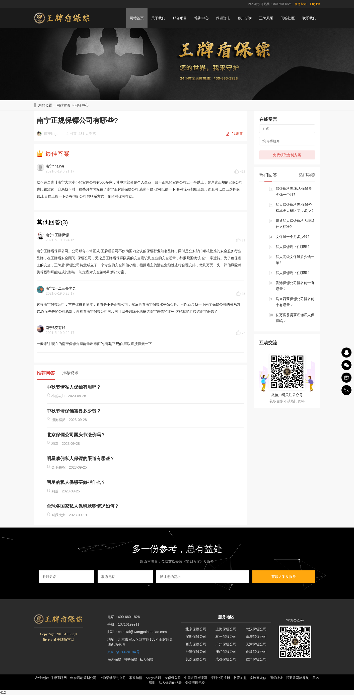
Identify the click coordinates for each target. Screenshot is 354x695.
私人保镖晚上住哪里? (292, 247)
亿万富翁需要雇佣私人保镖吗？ (295, 318)
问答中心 (82, 105)
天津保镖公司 (256, 644)
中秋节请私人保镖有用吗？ (74, 387)
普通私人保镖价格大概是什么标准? (295, 224)
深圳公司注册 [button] (220, 678)
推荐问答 (46, 373)
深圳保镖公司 (195, 637)
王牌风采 (266, 18)
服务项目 (180, 18)
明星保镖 (130, 659)
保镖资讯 (223, 18)
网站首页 (137, 18)
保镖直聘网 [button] (58, 678)
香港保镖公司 (256, 652)
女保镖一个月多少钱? (292, 237)
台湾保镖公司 (195, 652)
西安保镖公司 (195, 644)
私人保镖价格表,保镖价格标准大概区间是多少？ (295, 208)
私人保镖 (146, 659)
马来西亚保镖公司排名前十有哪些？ (295, 302)
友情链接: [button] (42, 678)
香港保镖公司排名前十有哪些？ (295, 286)
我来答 (237, 134)
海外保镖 (114, 659)
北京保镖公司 (195, 629)
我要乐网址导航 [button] (297, 678)
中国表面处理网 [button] (195, 678)
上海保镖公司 (226, 629)
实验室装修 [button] (258, 678)
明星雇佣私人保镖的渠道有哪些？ (80, 458)
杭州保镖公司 (226, 637)
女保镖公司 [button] (173, 678)
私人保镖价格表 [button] (170, 682)
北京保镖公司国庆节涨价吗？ (76, 434)
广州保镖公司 (226, 644)
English (315, 4)
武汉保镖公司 (256, 629)
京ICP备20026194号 (123, 652)
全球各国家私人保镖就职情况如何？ (83, 506)
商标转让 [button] (276, 678)
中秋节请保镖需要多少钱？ (74, 411)
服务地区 (226, 617)
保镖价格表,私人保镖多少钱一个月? (294, 192)
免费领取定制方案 (287, 155)
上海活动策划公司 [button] (113, 678)
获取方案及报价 (283, 577)
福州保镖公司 (256, 659)
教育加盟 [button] (240, 678)
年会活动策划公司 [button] (83, 678)
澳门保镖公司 (226, 652)
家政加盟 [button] (135, 678)
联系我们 (309, 18)
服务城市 (301, 4)
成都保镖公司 (226, 659)
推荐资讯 (70, 373)
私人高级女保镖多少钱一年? (295, 260)
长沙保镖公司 (195, 659)
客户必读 (245, 18)
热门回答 (268, 175)
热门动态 (307, 174)
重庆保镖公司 (256, 637)
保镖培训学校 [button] (195, 682)
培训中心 (201, 18)
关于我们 (158, 18)
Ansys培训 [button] (153, 678)
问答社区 (288, 18)
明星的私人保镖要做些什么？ (76, 482)
